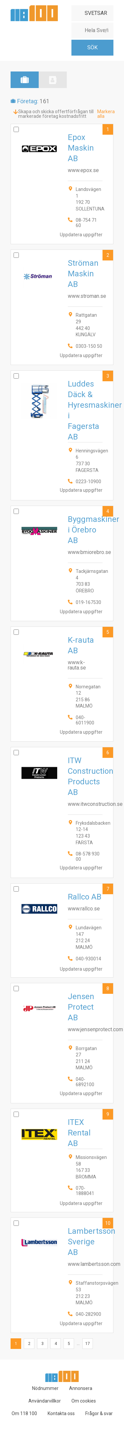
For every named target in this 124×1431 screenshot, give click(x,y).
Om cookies (83, 1401)
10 (107, 1223)
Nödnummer (45, 1388)
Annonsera (80, 1388)
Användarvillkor (44, 1401)
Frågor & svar (99, 1413)
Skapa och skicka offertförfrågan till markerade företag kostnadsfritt (56, 114)
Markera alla (106, 114)
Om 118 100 (24, 1413)
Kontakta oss (61, 1413)
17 (87, 1343)
